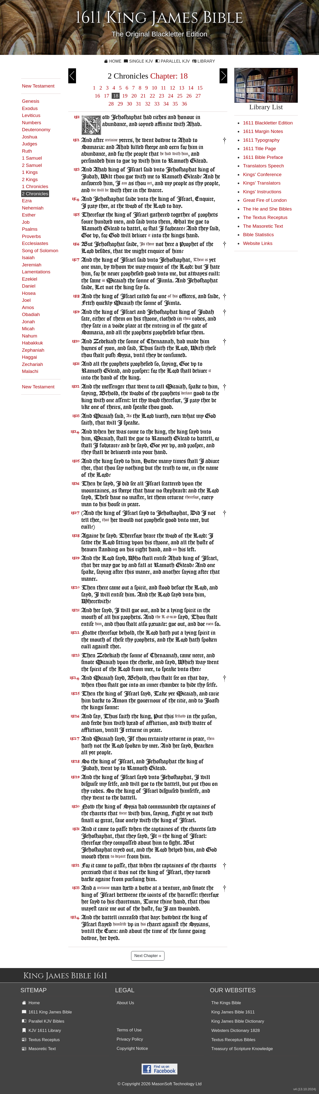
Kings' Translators (261, 183)
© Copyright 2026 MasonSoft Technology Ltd (159, 1084)
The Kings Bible (226, 1002)
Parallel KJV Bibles (43, 1021)
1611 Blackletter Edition (268, 122)
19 (125, 96)
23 (161, 96)
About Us (125, 1002)
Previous (72, 75)
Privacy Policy (130, 1039)
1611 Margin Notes (263, 131)
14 (191, 88)
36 (184, 104)
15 (200, 88)
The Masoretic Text (263, 226)
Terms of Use (129, 1030)
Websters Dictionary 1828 (235, 1030)
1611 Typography (261, 140)
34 (166, 104)
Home (112, 61)
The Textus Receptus (265, 217)
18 (116, 96)
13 (182, 88)
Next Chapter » (147, 956)
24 (171, 96)
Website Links (257, 243)
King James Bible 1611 (233, 1012)
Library (203, 61)
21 (143, 96)
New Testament (38, 86)
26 (189, 96)
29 (120, 104)
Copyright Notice (132, 1048)
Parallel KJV (173, 61)
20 (134, 96)
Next (223, 75)
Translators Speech (263, 165)
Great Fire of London (265, 200)
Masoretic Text (39, 1048)
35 (175, 104)
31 (139, 104)
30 (130, 104)
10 (155, 88)
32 (148, 104)
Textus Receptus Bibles (233, 1039)
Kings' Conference (262, 174)
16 (97, 96)
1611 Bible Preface (263, 157)
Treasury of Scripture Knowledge (242, 1048)
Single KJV (138, 61)
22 (152, 96)
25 (180, 96)
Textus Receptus (41, 1039)
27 (198, 96)
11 (163, 88)
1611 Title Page (259, 148)
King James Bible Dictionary (237, 1021)
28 (111, 104)
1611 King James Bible (47, 1012)
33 (157, 104)
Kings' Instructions (262, 191)
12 (172, 88)
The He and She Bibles (267, 209)
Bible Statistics (258, 234)
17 (107, 96)
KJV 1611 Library (41, 1030)
